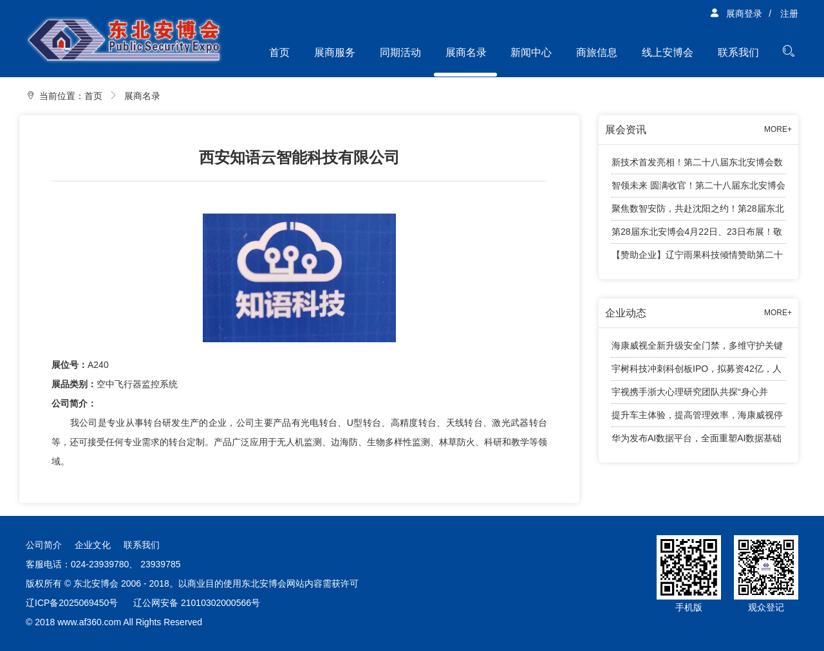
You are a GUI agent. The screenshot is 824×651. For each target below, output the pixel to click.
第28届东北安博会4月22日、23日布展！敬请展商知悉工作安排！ (697, 235)
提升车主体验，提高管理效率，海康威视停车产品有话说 (697, 418)
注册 (789, 13)
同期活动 (400, 52)
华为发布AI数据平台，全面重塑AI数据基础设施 (697, 441)
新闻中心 (531, 52)
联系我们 (738, 52)
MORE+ (778, 129)
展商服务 (334, 52)
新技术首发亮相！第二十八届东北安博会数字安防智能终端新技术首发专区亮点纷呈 (697, 165)
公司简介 (44, 545)
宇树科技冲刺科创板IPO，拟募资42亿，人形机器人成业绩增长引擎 (697, 372)
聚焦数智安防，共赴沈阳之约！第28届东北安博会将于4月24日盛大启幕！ (698, 212)
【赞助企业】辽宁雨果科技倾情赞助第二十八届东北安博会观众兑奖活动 (697, 258)
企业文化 (93, 545)
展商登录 (735, 13)
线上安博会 (667, 52)
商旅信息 (596, 52)
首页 (279, 52)
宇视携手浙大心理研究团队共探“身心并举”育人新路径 (690, 395)
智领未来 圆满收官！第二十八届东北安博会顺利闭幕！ (698, 188)
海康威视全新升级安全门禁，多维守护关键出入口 (697, 349)
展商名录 (466, 52)
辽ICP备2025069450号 (72, 603)
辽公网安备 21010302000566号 (196, 603)
